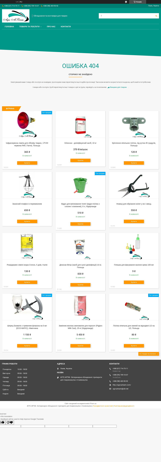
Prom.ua (93, 404)
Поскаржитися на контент (103, 406)
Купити (27, 163)
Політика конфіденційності (124, 406)
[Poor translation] (9, 422)
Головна (9, 26)
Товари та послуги (29, 26)
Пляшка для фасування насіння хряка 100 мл (134, 265)
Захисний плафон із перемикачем (27, 204)
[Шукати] (156, 15)
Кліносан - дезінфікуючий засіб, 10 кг (80, 143)
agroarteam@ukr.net (120, 389)
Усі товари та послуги (147, 354)
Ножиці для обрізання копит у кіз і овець (133, 204)
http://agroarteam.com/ (122, 385)
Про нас (51, 26)
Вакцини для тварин (118, 87)
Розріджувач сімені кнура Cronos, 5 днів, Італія (27, 265)
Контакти (66, 26)
